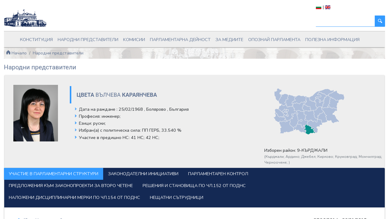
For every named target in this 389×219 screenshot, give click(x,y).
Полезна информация (332, 39)
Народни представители (88, 39)
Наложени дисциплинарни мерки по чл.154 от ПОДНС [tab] (74, 197)
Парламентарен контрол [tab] (218, 174)
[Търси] (345, 21)
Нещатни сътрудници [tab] (176, 197)
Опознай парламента (274, 39)
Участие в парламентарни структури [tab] (53, 174)
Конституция (36, 39)
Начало (16, 53)
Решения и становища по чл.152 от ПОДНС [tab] (194, 185)
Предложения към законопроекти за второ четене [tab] (71, 185)
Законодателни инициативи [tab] (143, 174)
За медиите (229, 39)
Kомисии (134, 39)
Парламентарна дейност (180, 39)
